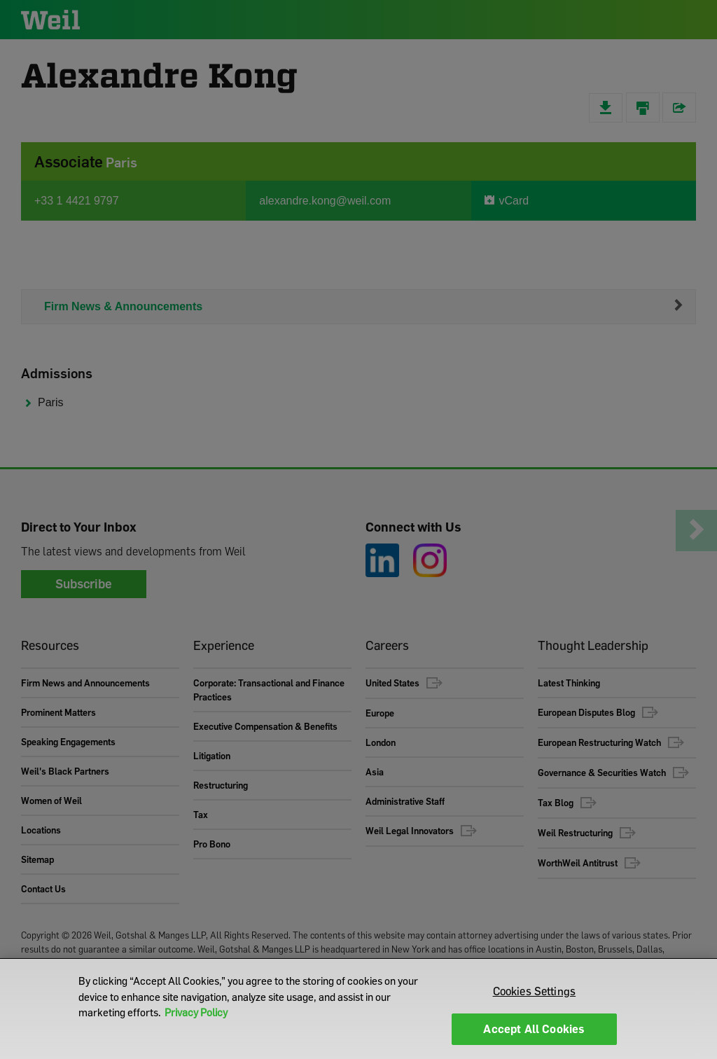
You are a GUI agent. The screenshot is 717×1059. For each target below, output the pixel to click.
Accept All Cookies (534, 1029)
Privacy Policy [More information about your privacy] (196, 1012)
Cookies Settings (534, 991)
